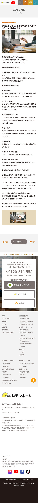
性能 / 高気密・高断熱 (26, 321)
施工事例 (4, 327)
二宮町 (12, 461)
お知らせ (4, 321)
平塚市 (22, 352)
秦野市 (26, 464)
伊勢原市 (31, 464)
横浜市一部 (12, 466)
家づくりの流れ (24, 330)
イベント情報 (6, 319)
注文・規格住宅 (23, 316)
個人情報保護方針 (11, 479)
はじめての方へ (24, 319)
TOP (5, 254)
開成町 (8, 464)
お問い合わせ (23, 369)
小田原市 (17, 461)
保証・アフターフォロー (26, 327)
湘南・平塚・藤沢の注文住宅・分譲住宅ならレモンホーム (19, 483)
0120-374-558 (19, 271)
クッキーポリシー (26, 479)
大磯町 (8, 461)
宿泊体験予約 (7, 363)
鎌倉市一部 (5, 466)
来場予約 (23, 377)
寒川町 (22, 464)
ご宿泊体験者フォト (8, 369)
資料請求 (23, 375)
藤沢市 (22, 355)
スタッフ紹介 (23, 366)
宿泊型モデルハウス (7, 361)
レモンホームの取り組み (27, 363)
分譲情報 (4, 372)
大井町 (4, 464)
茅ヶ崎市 (22, 461)
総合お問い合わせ (25, 372)
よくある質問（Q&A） (8, 333)
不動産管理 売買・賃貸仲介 (10, 380)
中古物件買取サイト (7, 383)
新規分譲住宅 (7, 375)
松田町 (32, 461)
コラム (9, 254)
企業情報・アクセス (24, 361)
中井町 (18, 464)
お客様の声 (5, 330)
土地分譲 (6, 377)
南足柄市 (13, 464)
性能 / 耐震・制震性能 (26, 324)
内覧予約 (6, 366)
